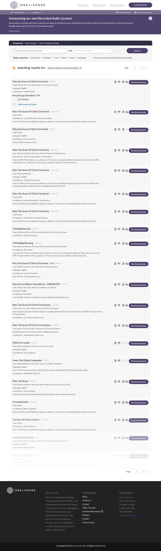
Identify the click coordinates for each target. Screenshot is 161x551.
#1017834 (54, 112)
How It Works (83, 5)
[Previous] (146, 68)
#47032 (64, 284)
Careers (85, 518)
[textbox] (93, 50)
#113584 (55, 326)
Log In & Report (140, 5)
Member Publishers (117, 5)
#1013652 (54, 211)
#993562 (38, 243)
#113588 (55, 305)
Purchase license (138, 82)
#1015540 (54, 170)
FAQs (84, 496)
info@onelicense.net (128, 515)
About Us (86, 500)
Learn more (14, 31)
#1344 (52, 129)
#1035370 (54, 194)
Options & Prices (99, 5)
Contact (85, 504)
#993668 (54, 150)
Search (137, 50)
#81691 (58, 263)
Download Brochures (92, 511)
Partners (86, 515)
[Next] (142, 68)
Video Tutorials (89, 507)
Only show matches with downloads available (110, 57)
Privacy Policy (88, 522)
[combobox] (93, 50)
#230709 (35, 229)
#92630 (52, 81)
